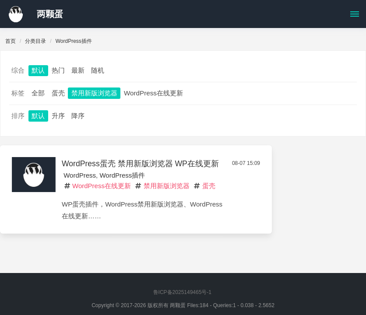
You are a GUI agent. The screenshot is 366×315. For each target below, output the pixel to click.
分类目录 (35, 41)
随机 (97, 70)
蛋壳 (58, 93)
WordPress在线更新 (153, 93)
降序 (77, 115)
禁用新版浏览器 (94, 93)
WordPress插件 (122, 175)
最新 (77, 70)
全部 (38, 93)
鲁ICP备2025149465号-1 (182, 292)
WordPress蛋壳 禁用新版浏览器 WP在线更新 (140, 163)
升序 (58, 115)
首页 (10, 41)
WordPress (79, 175)
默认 (38, 70)
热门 (58, 70)
